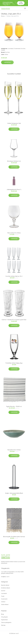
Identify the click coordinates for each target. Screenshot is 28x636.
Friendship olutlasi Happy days (14, 363)
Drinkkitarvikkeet (5, 588)
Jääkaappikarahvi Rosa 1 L (14, 189)
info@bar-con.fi (5, 576)
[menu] (25, 8)
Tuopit (2, 596)
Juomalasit (11, 48)
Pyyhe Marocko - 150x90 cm (14, 406)
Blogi (2, 614)
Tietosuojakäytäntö (6, 622)
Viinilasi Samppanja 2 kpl (14, 123)
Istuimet (3, 590)
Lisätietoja (7, 62)
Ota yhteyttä (4, 617)
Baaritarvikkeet (5, 585)
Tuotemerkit (17, 48)
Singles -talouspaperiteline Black (14, 493)
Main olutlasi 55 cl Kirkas (14, 233)
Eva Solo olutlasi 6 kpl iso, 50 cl (14, 276)
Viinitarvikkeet (4, 604)
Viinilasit (3, 601)
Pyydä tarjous (21, 3)
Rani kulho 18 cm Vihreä (14, 450)
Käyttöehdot (4, 619)
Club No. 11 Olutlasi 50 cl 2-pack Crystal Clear (14, 319)
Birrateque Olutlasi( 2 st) (14, 161)
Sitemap (3, 625)
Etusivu (3, 16)
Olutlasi (3, 50)
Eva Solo (23, 48)
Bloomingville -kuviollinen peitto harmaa (14, 536)
